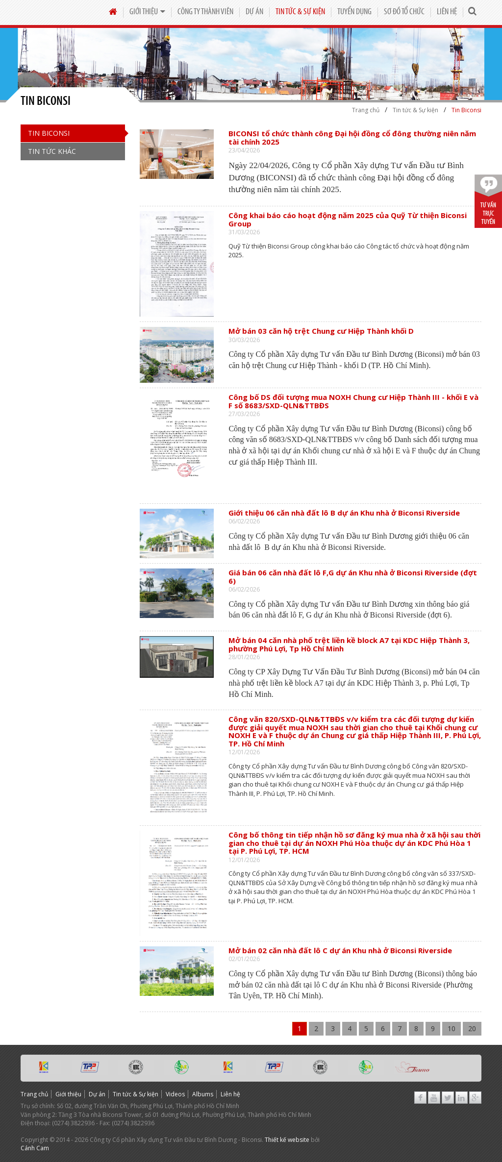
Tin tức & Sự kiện (300, 12)
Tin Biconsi (49, 133)
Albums (202, 1094)
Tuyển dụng (354, 12)
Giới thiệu (147, 12)
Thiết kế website (287, 1140)
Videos (175, 1094)
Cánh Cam (35, 1148)
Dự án (254, 12)
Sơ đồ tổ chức (404, 12)
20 (472, 1028)
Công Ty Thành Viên (205, 12)
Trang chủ (34, 1094)
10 (451, 1028)
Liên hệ (447, 12)
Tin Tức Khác (52, 151)
